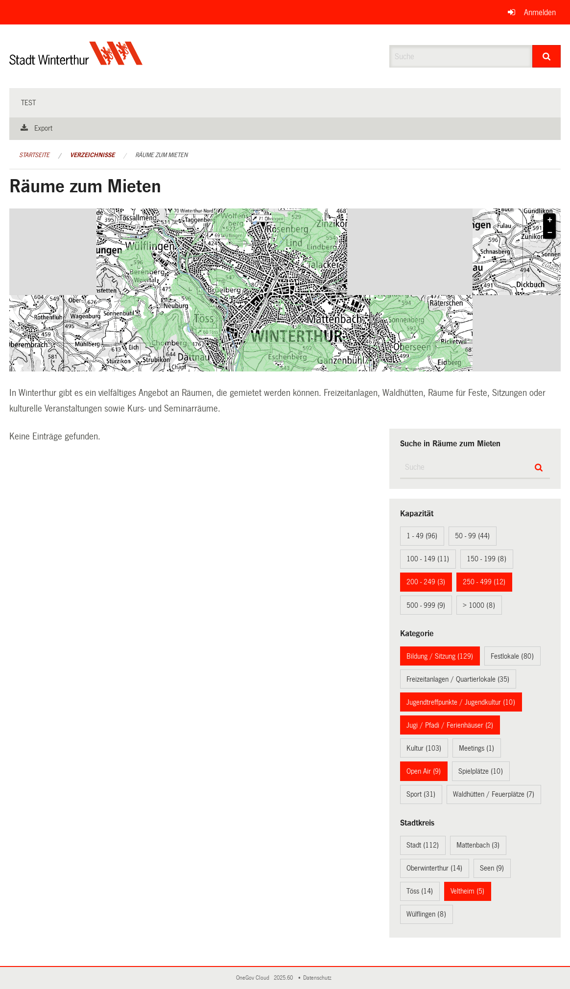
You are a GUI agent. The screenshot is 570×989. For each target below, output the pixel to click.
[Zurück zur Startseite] (76, 61)
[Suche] (546, 56)
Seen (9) (492, 868)
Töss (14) (419, 891)
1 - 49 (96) (421, 536)
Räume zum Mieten (161, 155)
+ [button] (550, 220)
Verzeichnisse (92, 155)
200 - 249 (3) (425, 582)
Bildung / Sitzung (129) (439, 656)
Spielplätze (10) (480, 771)
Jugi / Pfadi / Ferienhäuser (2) (449, 725)
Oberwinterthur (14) (434, 868)
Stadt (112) (422, 845)
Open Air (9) (423, 771)
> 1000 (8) (479, 605)
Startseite (34, 155)
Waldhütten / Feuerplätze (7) (493, 794)
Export (43, 128)
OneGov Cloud (254, 978)
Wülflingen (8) (426, 914)
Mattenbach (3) (477, 845)
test (28, 103)
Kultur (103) (423, 748)
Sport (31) (420, 794)
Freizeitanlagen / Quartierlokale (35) (457, 679)
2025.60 (284, 978)
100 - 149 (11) (427, 559)
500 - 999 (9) (425, 605)
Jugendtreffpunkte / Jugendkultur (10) (460, 702)
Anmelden (540, 12)
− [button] (550, 233)
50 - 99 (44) (472, 536)
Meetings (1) (476, 748)
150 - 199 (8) (486, 559)
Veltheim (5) (467, 891)
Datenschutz (318, 978)
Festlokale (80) (512, 656)
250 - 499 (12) (484, 582)
